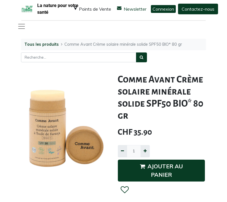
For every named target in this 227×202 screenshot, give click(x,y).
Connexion (163, 9)
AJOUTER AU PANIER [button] (161, 170)
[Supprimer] (122, 151)
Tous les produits (41, 44)
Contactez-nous (198, 9)
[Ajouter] (145, 151)
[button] (124, 190)
